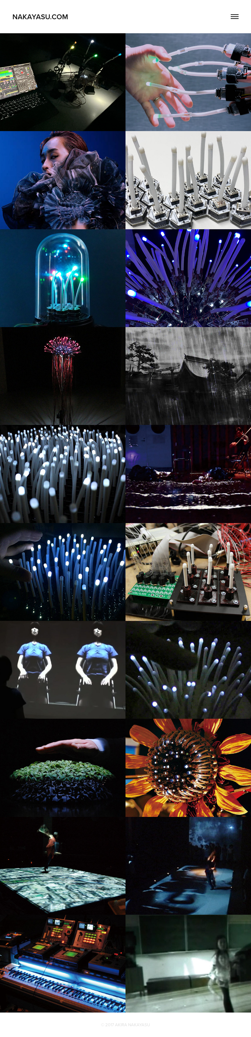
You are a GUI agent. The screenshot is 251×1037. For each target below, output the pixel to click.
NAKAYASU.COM (40, 16)
